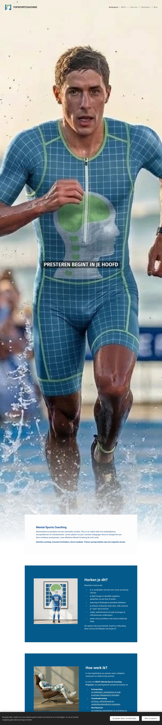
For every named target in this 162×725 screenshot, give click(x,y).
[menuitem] (115, 7)
